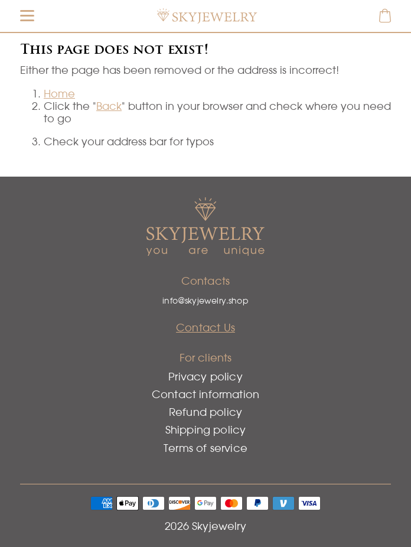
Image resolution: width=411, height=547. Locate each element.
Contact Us (205, 327)
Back (109, 106)
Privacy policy (205, 376)
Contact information (205, 394)
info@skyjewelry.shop (205, 300)
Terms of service (205, 448)
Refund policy (205, 412)
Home (59, 93)
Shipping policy (205, 430)
